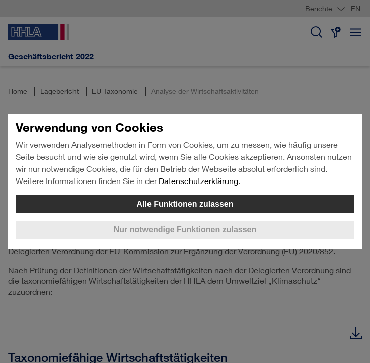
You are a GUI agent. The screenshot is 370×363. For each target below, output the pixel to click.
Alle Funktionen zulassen (184, 204)
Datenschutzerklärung (198, 181)
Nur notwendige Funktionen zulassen (185, 229)
